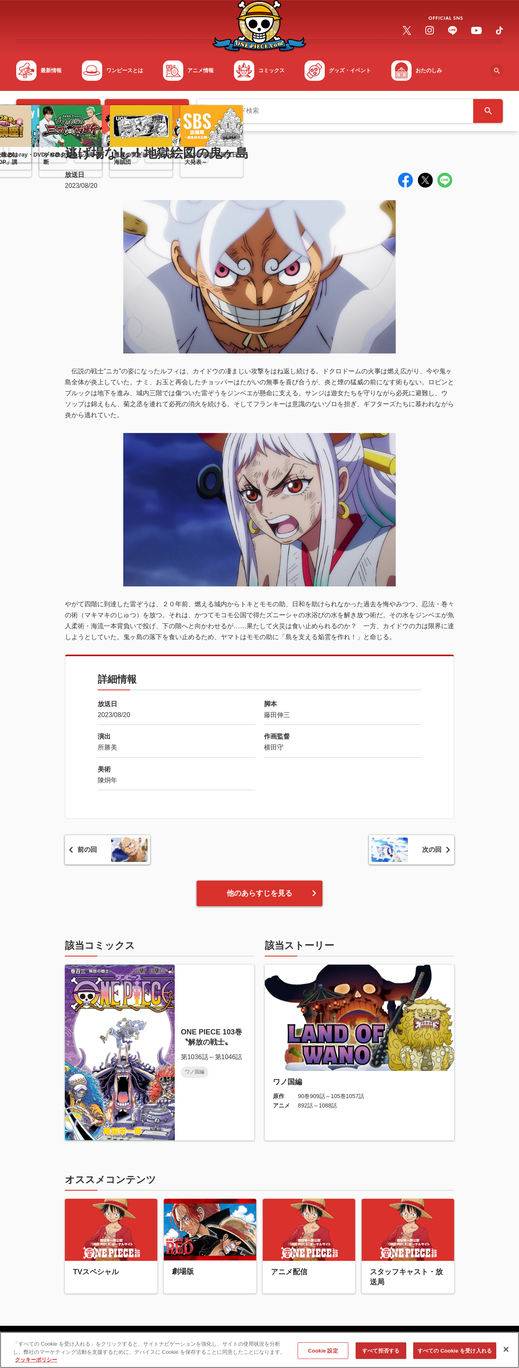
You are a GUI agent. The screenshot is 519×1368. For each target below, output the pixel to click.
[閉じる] (506, 1352)
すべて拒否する (380, 1353)
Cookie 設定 (323, 1353)
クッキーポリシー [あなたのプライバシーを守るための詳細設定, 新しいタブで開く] (36, 1362)
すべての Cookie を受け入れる (455, 1353)
